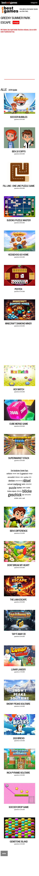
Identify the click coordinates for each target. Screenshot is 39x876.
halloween (17, 477)
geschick (14, 494)
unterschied (29, 484)
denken (11, 480)
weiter (4, 853)
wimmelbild (11, 477)
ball (23, 495)
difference (19, 491)
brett (18, 473)
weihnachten (28, 495)
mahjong (17, 484)
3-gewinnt (24, 473)
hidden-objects (11, 491)
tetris (30, 477)
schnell (10, 484)
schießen (16, 498)
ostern (21, 477)
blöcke (27, 491)
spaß (23, 498)
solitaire (9, 473)
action (20, 498)
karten (19, 487)
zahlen (24, 488)
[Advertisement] (19, 57)
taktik (23, 484)
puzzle (12, 488)
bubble (28, 488)
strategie (16, 22)
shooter (14, 473)
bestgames (9, 3)
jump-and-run (18, 481)
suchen (26, 477)
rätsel (27, 480)
